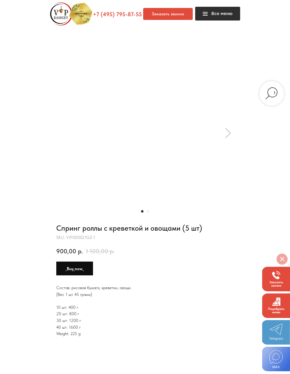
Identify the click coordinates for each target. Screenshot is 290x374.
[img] (276, 359)
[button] (276, 279)
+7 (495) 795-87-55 (117, 14)
